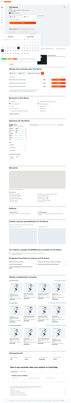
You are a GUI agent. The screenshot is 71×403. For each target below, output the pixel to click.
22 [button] (31, 35)
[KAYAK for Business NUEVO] (1, 20)
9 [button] (33, 29)
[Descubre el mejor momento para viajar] (1, 17)
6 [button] (25, 29)
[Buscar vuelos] (1, 5)
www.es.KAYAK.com (12, 400)
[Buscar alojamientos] (1, 7)
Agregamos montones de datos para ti (38, 393)
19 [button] (50, 32)
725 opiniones (17, 13)
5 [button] (50, 27)
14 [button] (28, 32)
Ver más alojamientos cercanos (60, 280)
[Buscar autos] (1, 10)
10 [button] (17, 32)
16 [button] (33, 32)
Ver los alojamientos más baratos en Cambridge (57, 302)
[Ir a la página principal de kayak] (7, 1)
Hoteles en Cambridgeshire (47, 400)
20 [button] (25, 35)
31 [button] (17, 40)
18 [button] (20, 35)
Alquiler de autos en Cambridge (34, 378)
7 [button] (28, 29)
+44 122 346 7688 (12, 11)
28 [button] (28, 37)
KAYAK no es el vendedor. (38, 391)
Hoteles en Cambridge (50, 378)
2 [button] (33, 27)
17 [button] (17, 35)
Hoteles (17, 400)
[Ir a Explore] (1, 13)
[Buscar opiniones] (43, 125)
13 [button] (25, 32)
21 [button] (28, 35)
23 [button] (33, 35)
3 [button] (17, 29)
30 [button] (33, 37)
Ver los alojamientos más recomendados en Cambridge (56, 325)
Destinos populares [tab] (22, 371)
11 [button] (20, 32)
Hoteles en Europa (23, 400)
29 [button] (31, 37)
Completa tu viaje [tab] (14, 371)
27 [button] (25, 37)
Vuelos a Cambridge (15, 378)
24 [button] (17, 37)
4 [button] (20, 29)
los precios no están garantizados (34, 387)
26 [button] (23, 37)
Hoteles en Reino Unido (30, 400)
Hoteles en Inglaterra (39, 400)
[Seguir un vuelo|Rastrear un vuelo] (1, 15)
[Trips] (1, 23)
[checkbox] (14, 158)
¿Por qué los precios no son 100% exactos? (38, 395)
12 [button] (50, 29)
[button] (2, 1)
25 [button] (20, 37)
